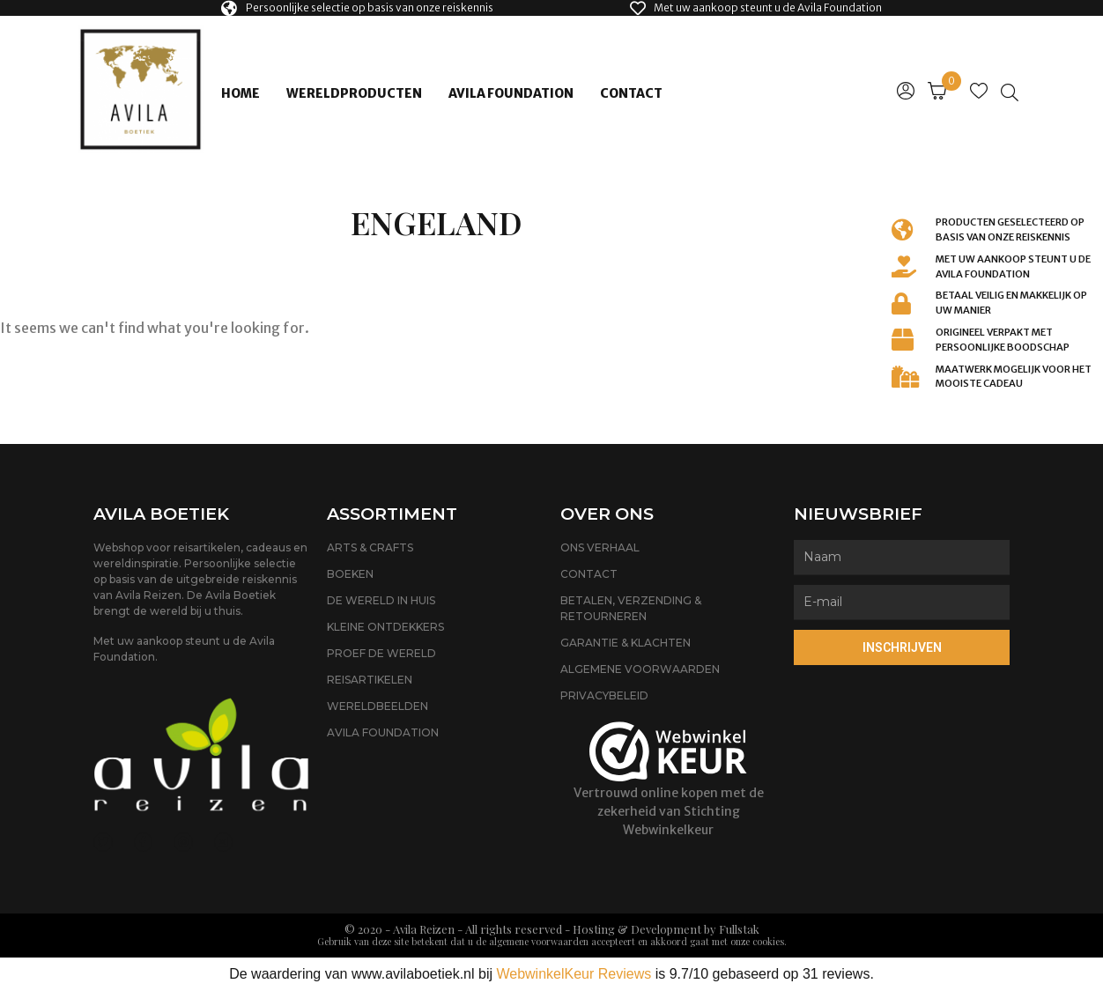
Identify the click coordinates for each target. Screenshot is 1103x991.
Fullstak (739, 928)
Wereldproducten (354, 93)
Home (240, 93)
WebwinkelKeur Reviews (573, 973)
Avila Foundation (511, 93)
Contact (631, 93)
